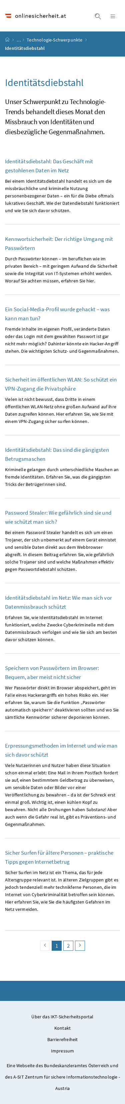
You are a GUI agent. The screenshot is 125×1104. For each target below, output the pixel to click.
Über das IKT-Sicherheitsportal (62, 1017)
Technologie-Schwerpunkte (55, 40)
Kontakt (62, 1028)
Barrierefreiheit (62, 1039)
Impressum (62, 1051)
